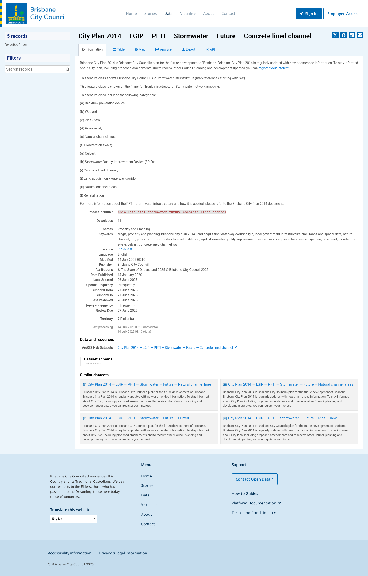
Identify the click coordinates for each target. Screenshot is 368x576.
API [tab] (210, 49)
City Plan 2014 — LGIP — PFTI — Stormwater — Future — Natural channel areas (290, 384)
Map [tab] (140, 49)
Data (168, 13)
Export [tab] (188, 49)
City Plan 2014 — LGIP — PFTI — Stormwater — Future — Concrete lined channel (177, 347)
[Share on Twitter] (335, 35)
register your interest (274, 68)
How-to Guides (245, 493)
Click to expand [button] (92, 363)
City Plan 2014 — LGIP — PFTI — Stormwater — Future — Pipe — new (282, 418)
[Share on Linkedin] (352, 35)
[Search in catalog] (67, 69)
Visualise (188, 13)
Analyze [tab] (163, 49)
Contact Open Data (255, 479)
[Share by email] (360, 35)
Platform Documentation (254, 503)
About (208, 13)
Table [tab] (119, 49)
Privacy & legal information (123, 553)
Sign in (309, 13)
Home (131, 13)
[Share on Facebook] (343, 35)
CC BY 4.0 (125, 249)
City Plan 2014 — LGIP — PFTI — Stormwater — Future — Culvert (138, 418)
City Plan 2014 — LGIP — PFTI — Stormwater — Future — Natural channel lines (150, 384)
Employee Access (342, 13)
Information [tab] (92, 49)
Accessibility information (70, 553)
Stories (150, 13)
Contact (228, 13)
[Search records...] (37, 69)
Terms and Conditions (252, 512)
